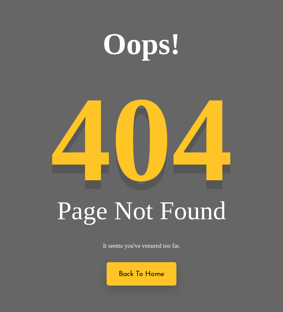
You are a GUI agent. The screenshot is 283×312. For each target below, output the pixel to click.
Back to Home (141, 274)
